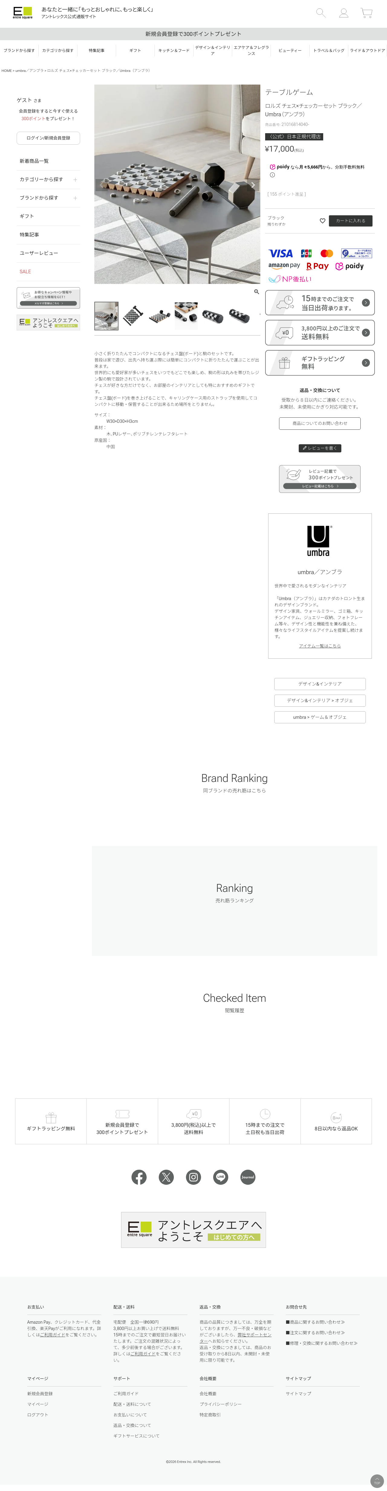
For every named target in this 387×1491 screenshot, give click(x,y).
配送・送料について (132, 1404)
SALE (25, 272)
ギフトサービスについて (136, 1436)
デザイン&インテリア (320, 684)
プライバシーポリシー (221, 1404)
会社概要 (208, 1393)
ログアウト (37, 1414)
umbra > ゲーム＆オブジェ (320, 717)
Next (253, 185)
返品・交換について (132, 1425)
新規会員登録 (40, 1393)
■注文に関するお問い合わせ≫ (315, 1332)
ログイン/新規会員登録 (48, 138)
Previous (102, 185)
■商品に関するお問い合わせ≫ (315, 1322)
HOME (7, 71)
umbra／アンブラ (29, 71)
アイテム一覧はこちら (320, 646)
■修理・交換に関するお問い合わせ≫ (322, 1343)
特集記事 (29, 235)
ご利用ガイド (52, 1334)
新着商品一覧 (34, 161)
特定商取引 (210, 1414)
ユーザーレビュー (39, 253)
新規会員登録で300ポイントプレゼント (193, 34)
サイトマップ (298, 1393)
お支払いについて (130, 1414)
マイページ (37, 1404)
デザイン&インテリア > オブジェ (320, 700)
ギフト (27, 216)
